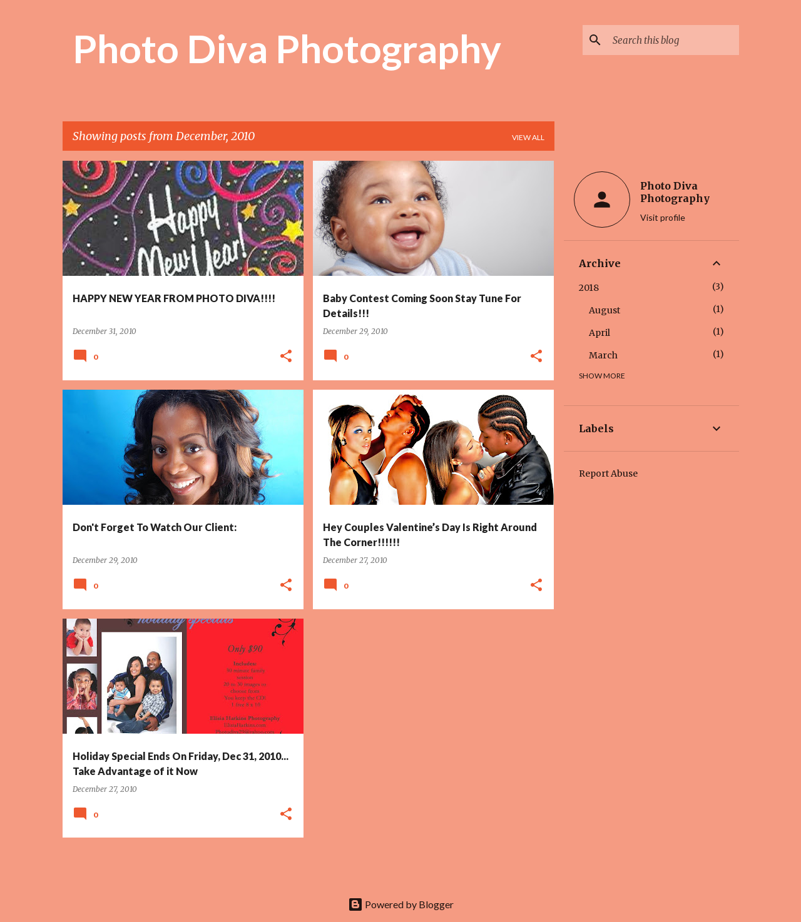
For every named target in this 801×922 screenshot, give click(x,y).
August (604, 310)
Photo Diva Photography (287, 48)
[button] (285, 356)
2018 (589, 287)
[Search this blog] (673, 40)
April (599, 332)
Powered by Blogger (401, 904)
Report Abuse (608, 473)
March (603, 355)
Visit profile (662, 217)
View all (528, 137)
